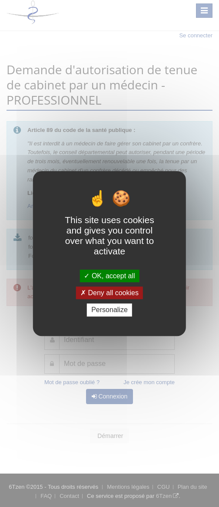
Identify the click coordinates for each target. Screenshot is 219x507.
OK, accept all (109, 276)
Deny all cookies (109, 292)
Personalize (109, 310)
